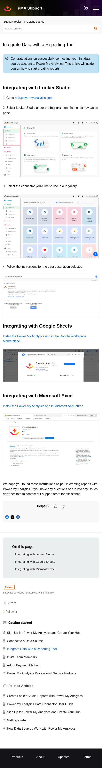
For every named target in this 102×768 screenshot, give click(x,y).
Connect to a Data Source (25, 641)
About (40, 757)
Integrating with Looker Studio (34, 554)
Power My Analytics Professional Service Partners (41, 673)
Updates (64, 757)
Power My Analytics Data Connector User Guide (40, 704)
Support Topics (12, 21)
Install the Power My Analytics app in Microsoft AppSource (43, 406)
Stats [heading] (12, 603)
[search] (51, 28)
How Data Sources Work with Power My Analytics (41, 728)
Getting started (35, 21)
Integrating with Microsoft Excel (35, 569)
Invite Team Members (22, 657)
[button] (86, 8)
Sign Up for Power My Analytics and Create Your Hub (44, 632)
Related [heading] (20, 685)
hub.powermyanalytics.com (33, 97)
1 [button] (4, 611)
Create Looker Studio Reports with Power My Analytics (45, 696)
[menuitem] (86, 8)
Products (17, 757)
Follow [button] (8, 587)
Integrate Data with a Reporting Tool (32, 649)
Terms (87, 757)
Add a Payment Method (23, 665)
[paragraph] (51, 276)
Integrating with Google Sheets (35, 561)
